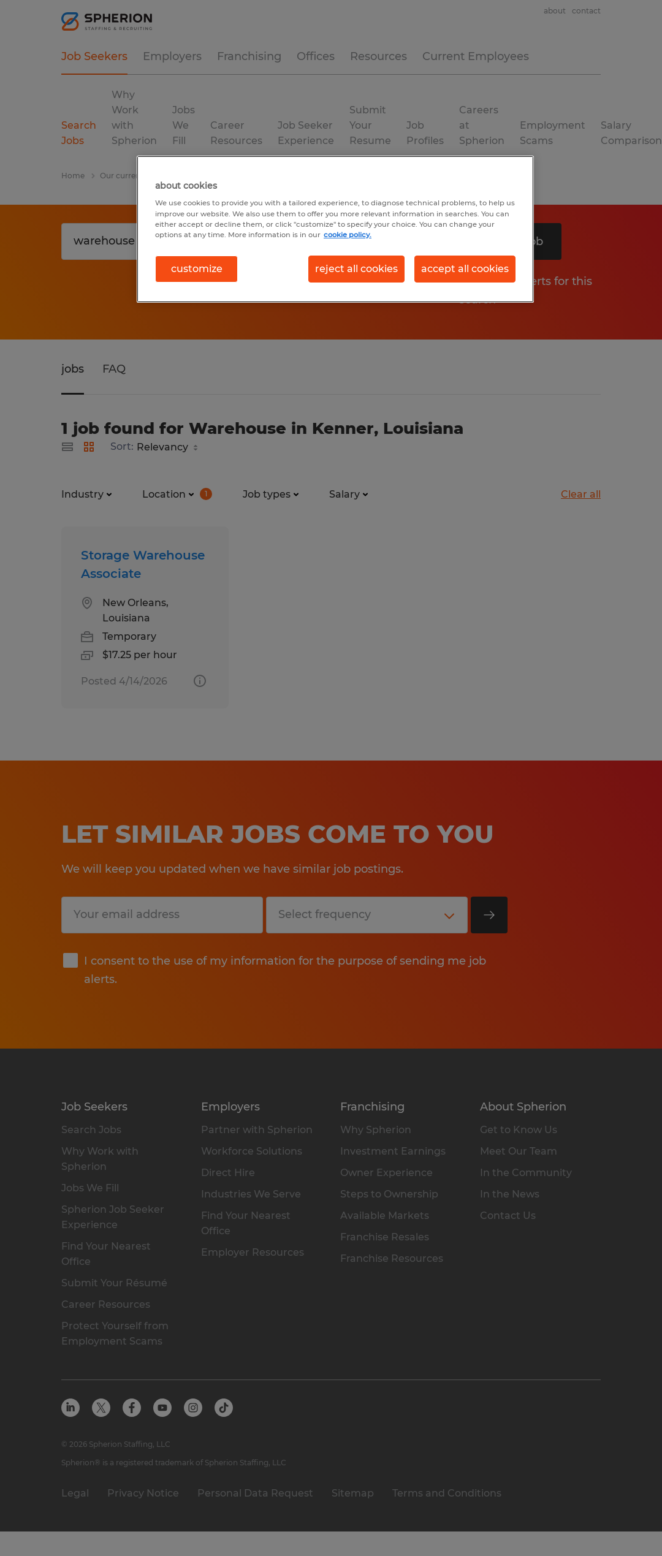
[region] (335, 229)
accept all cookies (465, 269)
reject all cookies (356, 269)
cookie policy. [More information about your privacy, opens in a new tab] (347, 234)
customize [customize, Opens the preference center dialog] (197, 269)
